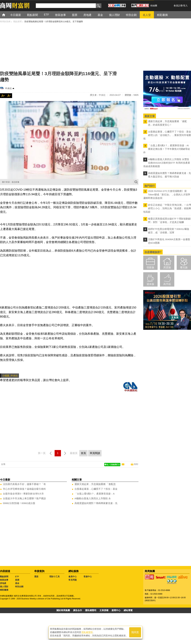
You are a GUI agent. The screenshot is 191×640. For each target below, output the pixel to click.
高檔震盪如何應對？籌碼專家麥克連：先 (95, 503)
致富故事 (4, 580)
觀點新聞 (4, 576)
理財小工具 (54, 576)
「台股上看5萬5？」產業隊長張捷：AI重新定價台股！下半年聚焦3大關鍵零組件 (166, 149)
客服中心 (88, 576)
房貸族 (167, 267)
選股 (36, 576)
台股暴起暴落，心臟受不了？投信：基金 (95, 489)
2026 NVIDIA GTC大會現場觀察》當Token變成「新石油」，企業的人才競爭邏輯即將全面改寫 (166, 194)
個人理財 (4, 586)
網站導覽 (128, 610)
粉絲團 (153, 5)
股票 (17, 580)
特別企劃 (19, 586)
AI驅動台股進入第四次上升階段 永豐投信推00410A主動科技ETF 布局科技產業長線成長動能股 (166, 163)
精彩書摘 (4, 590)
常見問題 (72, 580)
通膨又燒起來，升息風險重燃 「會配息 (95, 484)
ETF (17, 576)
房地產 (3, 583)
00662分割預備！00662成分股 (19, 503)
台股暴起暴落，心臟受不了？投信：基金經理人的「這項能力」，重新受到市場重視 (167, 135)
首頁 (6, 14)
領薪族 (150, 267)
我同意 (135, 632)
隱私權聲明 (90, 610)
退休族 (150, 284)
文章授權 (103, 610)
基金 (17, 583)
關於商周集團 (63, 610)
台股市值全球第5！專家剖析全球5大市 (23, 493)
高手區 (167, 284)
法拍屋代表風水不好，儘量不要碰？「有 (24, 484)
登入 (185, 5)
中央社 (8, 88)
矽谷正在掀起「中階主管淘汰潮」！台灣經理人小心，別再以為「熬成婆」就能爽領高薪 (167, 208)
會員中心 (72, 576)
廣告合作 (77, 610)
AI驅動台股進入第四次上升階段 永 (92, 498)
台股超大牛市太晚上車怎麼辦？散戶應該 (24, 498)
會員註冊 (178, 5)
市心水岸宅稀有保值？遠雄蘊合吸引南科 (24, 489)
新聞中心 (116, 610)
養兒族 (184, 267)
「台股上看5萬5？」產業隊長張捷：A (94, 493)
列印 (136, 464)
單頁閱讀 (95, 453)
